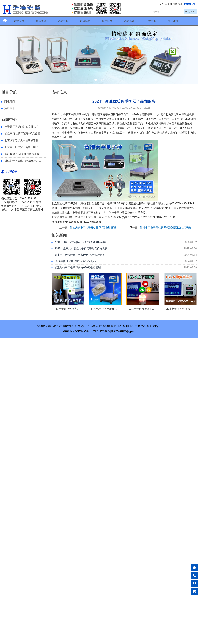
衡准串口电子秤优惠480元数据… (24, 133)
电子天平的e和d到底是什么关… (23, 126)
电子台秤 (151, 119)
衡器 (135, 123)
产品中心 (63, 21)
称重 (56, 119)
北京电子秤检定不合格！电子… (23, 147)
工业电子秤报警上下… (142, 308)
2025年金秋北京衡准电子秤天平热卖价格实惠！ (82, 248)
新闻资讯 (41, 21)
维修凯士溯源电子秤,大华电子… (23, 160)
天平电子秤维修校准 (171, 4)
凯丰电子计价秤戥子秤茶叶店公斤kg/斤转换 (80, 254)
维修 (159, 132)
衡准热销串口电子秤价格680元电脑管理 (93, 227)
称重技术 (107, 21)
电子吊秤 (164, 119)
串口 (123, 203)
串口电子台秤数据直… (66, 308)
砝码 (56, 123)
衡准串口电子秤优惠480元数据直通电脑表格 (165, 227)
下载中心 (151, 21)
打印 (103, 212)
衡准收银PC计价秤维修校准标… (23, 154)
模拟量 (131, 208)
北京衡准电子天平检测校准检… (23, 140)
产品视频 (129, 21)
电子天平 (124, 119)
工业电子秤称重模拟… (179, 308)
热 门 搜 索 (190, 11)
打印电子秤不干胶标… (104, 308)
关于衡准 (173, 21)
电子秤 (115, 119)
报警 (186, 208)
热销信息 (85, 21)
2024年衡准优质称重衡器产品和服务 (76, 261)
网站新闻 (9, 101)
